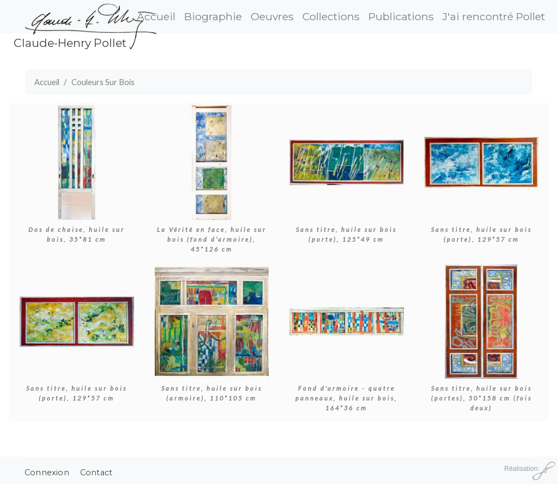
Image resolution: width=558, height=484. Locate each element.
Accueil (46, 82)
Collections (331, 16)
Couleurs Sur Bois (103, 82)
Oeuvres (272, 16)
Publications (401, 16)
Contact (96, 472)
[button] (76, 161)
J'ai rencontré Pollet (493, 16)
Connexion (47, 472)
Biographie (213, 16)
